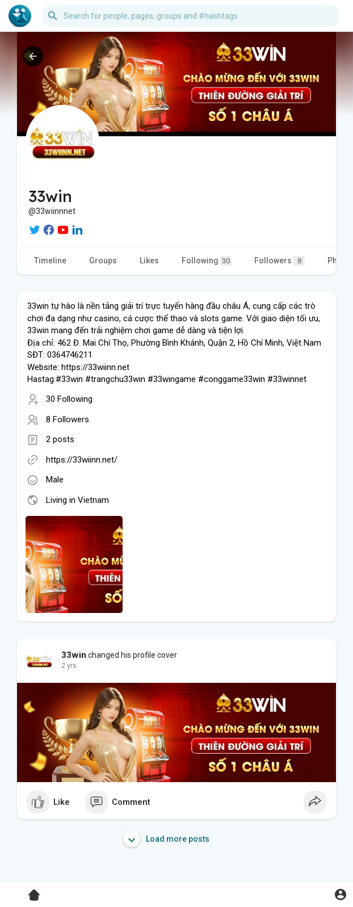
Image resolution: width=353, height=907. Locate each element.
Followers (279, 261)
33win (73, 655)
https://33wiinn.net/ (81, 460)
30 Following (69, 399)
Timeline (50, 260)
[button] (190, 16)
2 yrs (69, 666)
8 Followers (67, 419)
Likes (149, 260)
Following (207, 261)
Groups (103, 260)
